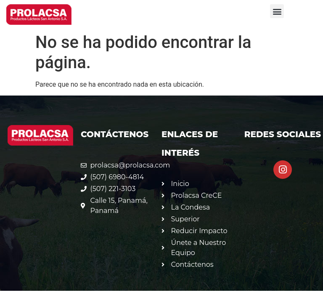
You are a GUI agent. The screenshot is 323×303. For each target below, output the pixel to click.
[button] (277, 11)
